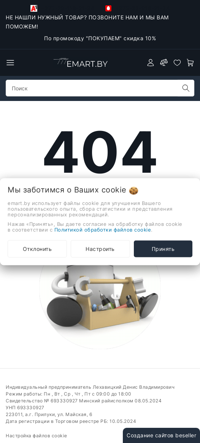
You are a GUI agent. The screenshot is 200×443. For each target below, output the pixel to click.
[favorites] (177, 62)
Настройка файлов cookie (36, 435)
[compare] (164, 62)
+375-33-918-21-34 (137, 8)
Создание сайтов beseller (161, 435)
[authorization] (150, 62)
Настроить (100, 248)
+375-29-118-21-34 (62, 8)
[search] (186, 88)
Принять (163, 248)
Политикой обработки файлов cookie (102, 229)
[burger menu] (10, 62)
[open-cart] (190, 62)
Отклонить (37, 248)
